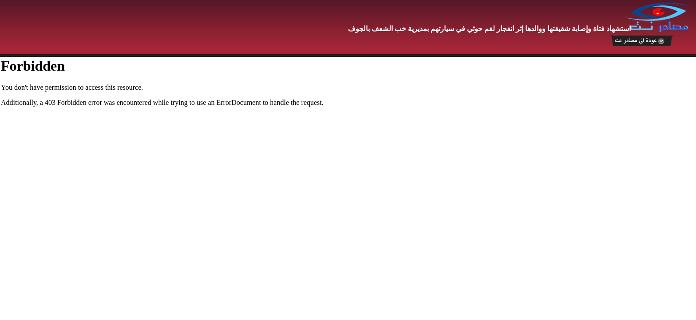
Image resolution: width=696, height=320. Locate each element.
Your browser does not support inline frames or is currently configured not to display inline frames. (348, 188)
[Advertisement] (162, 28)
